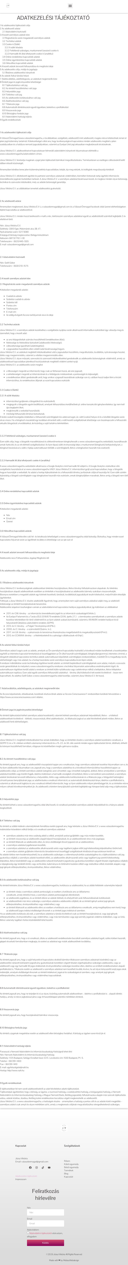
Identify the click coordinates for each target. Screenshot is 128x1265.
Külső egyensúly (71, 1164)
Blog (66, 1173)
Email (29, 1218)
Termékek (68, 1170)
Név (29, 1207)
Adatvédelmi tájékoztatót (41, 1233)
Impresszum (20, 1179)
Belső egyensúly (71, 1167)
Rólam (67, 1161)
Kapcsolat (68, 1176)
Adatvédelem (33, 1229)
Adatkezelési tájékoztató (26, 1176)
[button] (70, 5)
